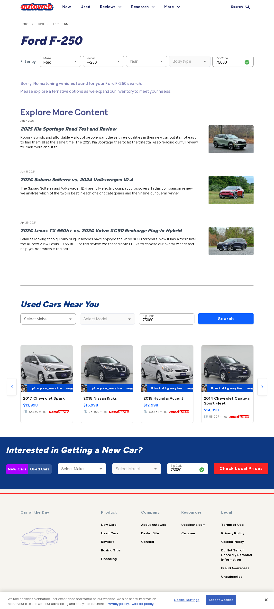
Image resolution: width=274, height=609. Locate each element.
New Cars (17, 469)
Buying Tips (111, 550)
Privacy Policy (232, 533)
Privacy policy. (118, 603)
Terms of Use (232, 524)
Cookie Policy (232, 541)
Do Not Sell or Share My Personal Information (236, 555)
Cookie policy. (143, 603)
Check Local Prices (241, 468)
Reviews (107, 541)
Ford (41, 24)
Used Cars (40, 469)
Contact (147, 541)
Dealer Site (150, 533)
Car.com (188, 533)
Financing (109, 559)
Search (226, 318)
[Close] (266, 599)
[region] (137, 600)
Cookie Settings (187, 600)
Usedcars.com (193, 524)
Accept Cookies (221, 600)
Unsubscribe (231, 576)
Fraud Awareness (235, 568)
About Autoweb (153, 524)
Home (24, 24)
